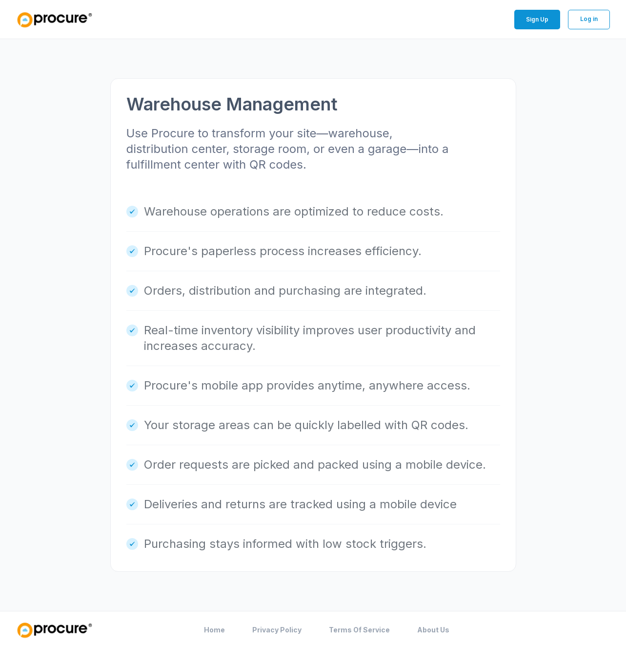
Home (214, 630)
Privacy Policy (277, 630)
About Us (433, 630)
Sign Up (537, 19)
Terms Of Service (359, 630)
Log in (589, 18)
